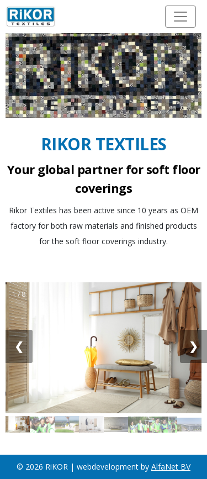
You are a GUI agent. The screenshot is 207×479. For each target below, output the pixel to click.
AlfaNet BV (170, 466)
